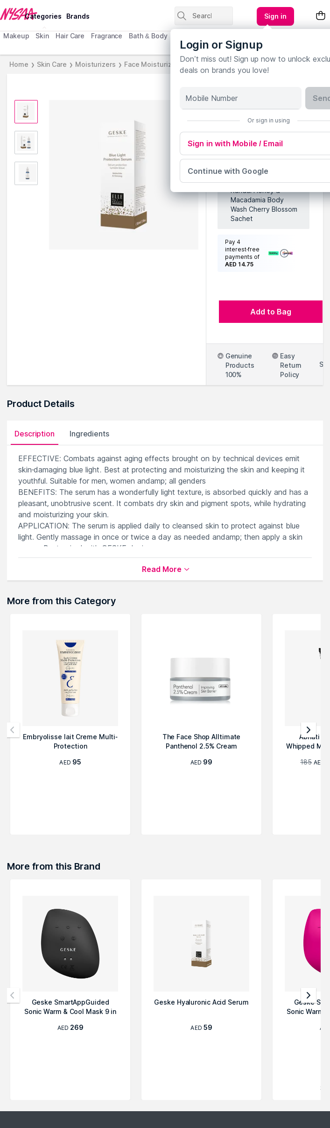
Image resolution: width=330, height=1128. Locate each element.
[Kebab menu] (275, 16)
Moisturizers (95, 64)
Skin (42, 36)
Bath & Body (148, 36)
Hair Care (70, 36)
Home (18, 64)
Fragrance (106, 36)
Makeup (16, 36)
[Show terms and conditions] (284, 253)
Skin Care (52, 64)
